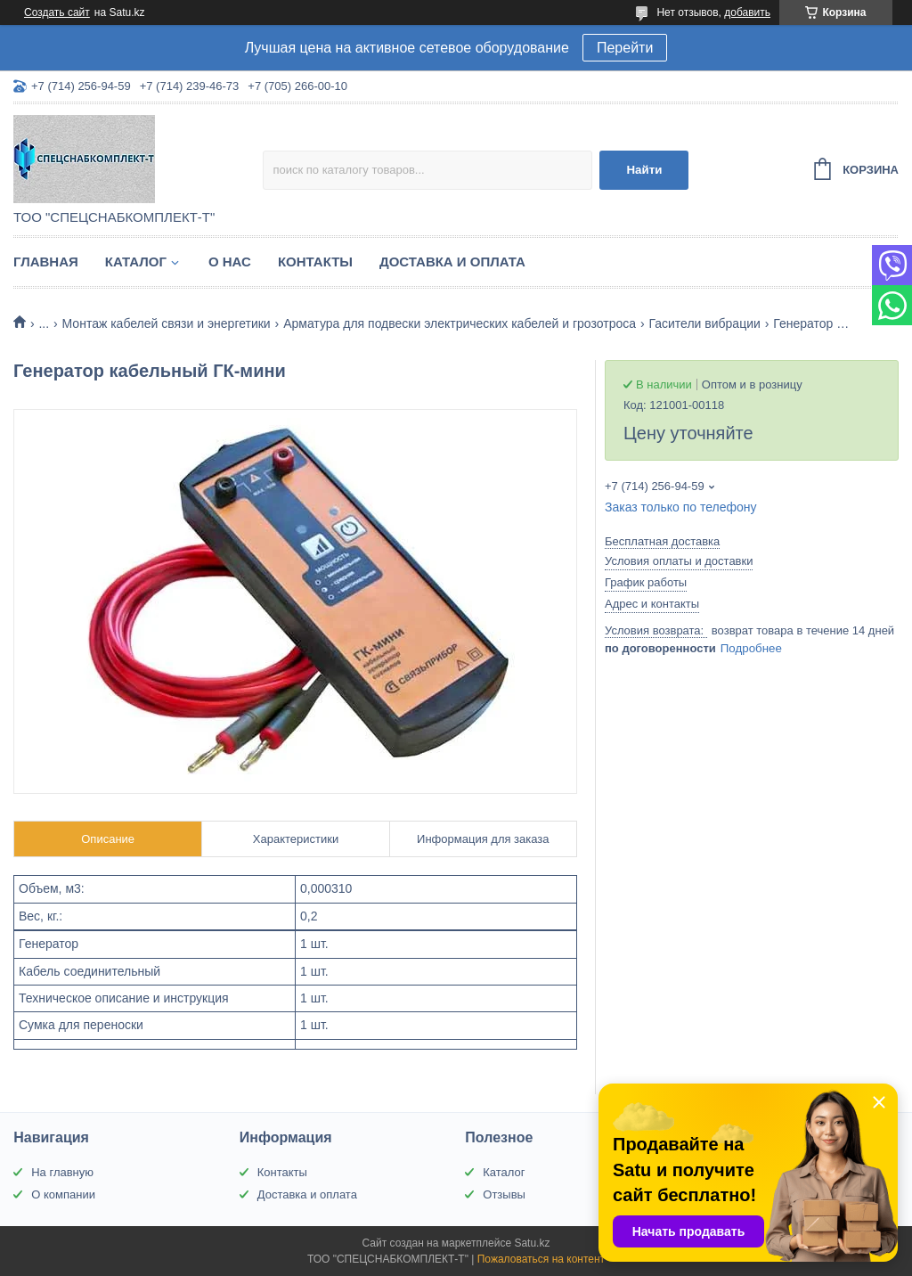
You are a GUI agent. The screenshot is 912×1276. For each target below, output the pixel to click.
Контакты (315, 261)
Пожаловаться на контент (541, 1259)
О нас (229, 261)
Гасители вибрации (704, 323)
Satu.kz (532, 1243)
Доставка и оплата (452, 261)
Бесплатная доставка (662, 541)
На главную (62, 1172)
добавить (747, 12)
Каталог (136, 261)
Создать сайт (57, 12)
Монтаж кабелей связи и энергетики (166, 323)
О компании (63, 1194)
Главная (45, 261)
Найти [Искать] (644, 169)
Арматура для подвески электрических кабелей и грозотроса (459, 323)
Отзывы (504, 1194)
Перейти (625, 47)
